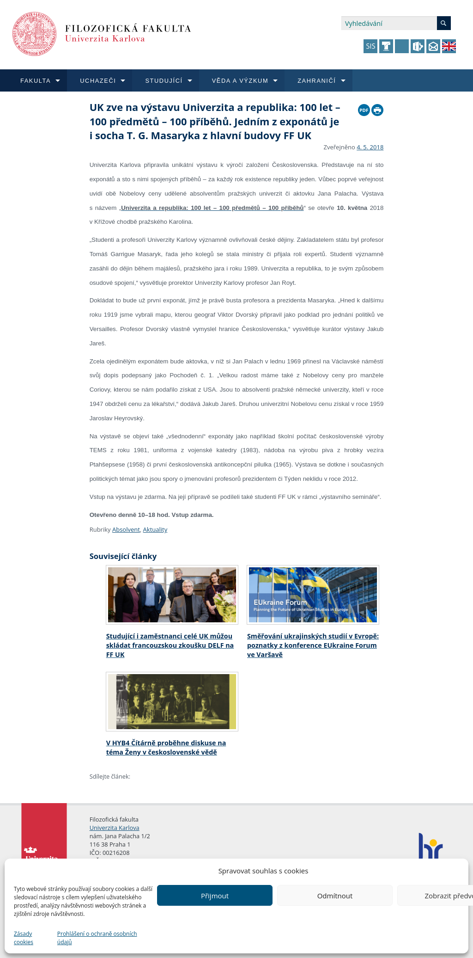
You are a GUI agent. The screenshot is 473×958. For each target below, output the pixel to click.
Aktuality (155, 529)
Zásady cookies (23, 938)
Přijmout (215, 895)
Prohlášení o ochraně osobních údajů (97, 938)
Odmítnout (335, 895)
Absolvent (126, 529)
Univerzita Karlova (114, 827)
